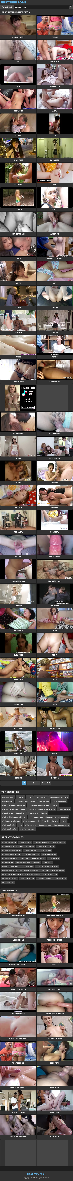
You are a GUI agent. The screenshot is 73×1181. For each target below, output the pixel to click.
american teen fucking (11, 866)
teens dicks (48, 862)
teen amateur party (10, 858)
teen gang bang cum (34, 874)
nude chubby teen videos (59, 797)
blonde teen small (59, 842)
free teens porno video (32, 854)
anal (21, 825)
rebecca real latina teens (12, 821)
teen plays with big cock (12, 854)
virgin (34, 801)
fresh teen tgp (8, 862)
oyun (30, 797)
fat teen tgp (62, 878)
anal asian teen (23, 801)
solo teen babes (52, 866)
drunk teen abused (28, 878)
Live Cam (8, 7)
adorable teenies (9, 825)
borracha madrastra (10, 878)
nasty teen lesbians (38, 858)
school (55, 805)
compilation (21, 813)
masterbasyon (9, 846)
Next (48, 783)
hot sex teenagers (50, 854)
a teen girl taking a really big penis (15, 817)
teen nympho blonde (11, 809)
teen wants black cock (46, 878)
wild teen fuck (8, 801)
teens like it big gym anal (26, 846)
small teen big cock (60, 801)
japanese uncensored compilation (29, 862)
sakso (64, 821)
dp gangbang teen (37, 817)
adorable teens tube (10, 829)
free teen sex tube (10, 842)
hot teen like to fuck (42, 842)
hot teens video (9, 882)
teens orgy (42, 846)
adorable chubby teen (50, 821)
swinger (21, 797)
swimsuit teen (46, 850)
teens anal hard (9, 797)
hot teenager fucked (28, 829)
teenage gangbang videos (12, 850)
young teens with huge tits (38, 813)
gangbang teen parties (47, 809)
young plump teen (51, 874)
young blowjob (28, 866)
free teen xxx (31, 825)
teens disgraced (26, 842)
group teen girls (65, 809)
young (52, 846)
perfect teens (44, 801)
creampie (32, 809)
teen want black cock (32, 821)
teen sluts (24, 858)
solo (23, 809)
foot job (40, 866)
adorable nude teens (62, 825)
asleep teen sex (45, 825)
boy (5, 805)
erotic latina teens (32, 870)
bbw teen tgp (8, 813)
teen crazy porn (41, 797)
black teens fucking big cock (13, 874)
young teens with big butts (13, 870)
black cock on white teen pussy (57, 817)
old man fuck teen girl (18, 805)
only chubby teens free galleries (53, 870)
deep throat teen (31, 850)
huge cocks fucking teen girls (39, 805)
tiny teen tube (54, 858)
